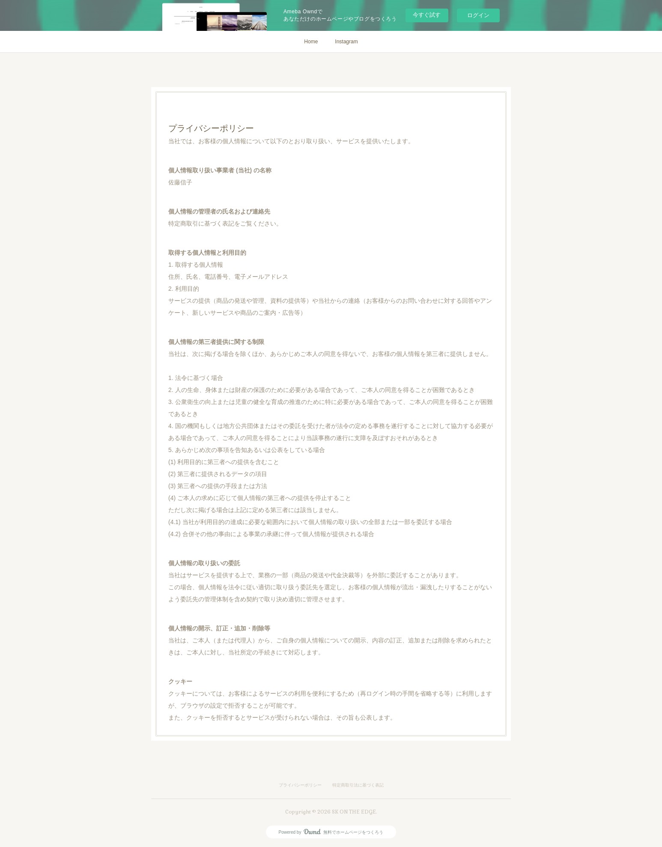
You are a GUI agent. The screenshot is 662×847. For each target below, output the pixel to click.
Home (311, 42)
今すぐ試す (427, 15)
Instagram (346, 42)
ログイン (478, 15)
